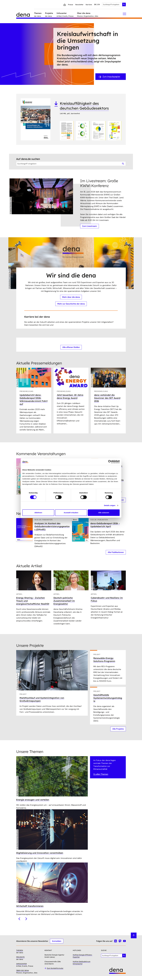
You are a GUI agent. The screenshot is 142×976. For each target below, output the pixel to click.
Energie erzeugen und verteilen (32, 799)
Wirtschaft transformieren (29, 906)
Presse (70, 5)
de (95, 4)
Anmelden (56, 941)
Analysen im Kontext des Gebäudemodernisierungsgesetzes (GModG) (52, 526)
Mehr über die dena (71, 297)
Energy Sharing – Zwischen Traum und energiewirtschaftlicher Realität (32, 600)
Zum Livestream (89, 226)
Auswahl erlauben (71, 513)
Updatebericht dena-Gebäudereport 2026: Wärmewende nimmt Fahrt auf (34, 399)
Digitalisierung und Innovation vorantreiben (39, 852)
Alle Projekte (118, 729)
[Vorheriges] (19, 919)
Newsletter (79, 5)
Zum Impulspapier (111, 76)
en (99, 4)
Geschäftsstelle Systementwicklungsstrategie (107, 697)
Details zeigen (109, 505)
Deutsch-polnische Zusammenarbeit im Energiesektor (64, 600)
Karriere (89, 5)
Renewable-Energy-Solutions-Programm (104, 659)
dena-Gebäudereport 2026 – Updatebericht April (105, 525)
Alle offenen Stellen (71, 347)
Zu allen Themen (100, 774)
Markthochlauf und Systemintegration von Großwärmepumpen (42, 699)
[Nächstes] (26, 919)
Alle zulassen (103, 513)
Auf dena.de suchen (28, 159)
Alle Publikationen (116, 552)
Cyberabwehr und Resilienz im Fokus (107, 599)
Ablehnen (38, 513)
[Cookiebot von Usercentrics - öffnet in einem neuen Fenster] (110, 461)
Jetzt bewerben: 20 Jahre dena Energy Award (70, 396)
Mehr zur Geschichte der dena (71, 304)
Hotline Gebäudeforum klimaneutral (81, 963)
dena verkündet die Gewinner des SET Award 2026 (107, 398)
